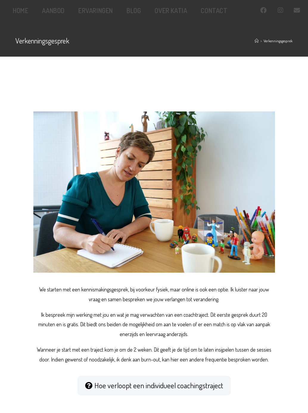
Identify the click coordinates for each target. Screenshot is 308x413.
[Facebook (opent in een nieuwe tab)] (268, 10)
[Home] (257, 40)
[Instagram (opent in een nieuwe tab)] (285, 10)
